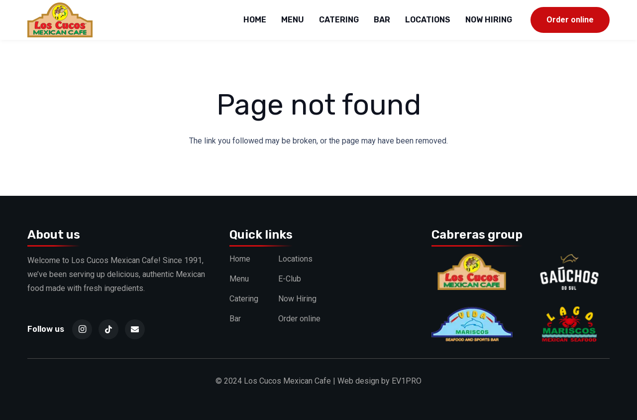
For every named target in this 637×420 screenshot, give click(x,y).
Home (239, 259)
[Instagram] (82, 329)
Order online (299, 318)
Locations (295, 259)
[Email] (135, 329)
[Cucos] (472, 260)
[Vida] (472, 312)
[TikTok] (108, 329)
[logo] (60, 19)
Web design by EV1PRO (379, 381)
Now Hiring (297, 298)
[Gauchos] (569, 260)
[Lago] (569, 312)
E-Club (289, 278)
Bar (235, 318)
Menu (239, 278)
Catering (243, 298)
